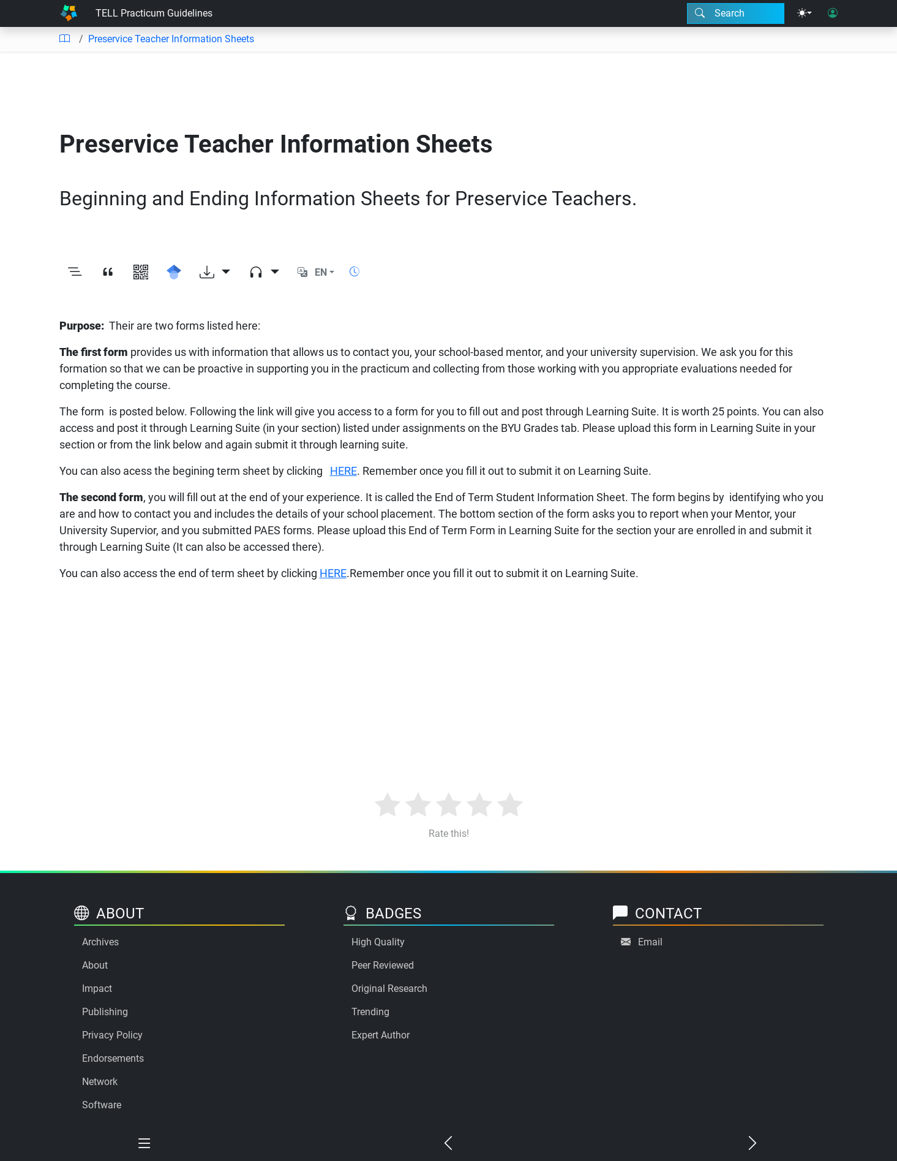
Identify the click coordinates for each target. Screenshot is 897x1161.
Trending (370, 1012)
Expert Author (380, 1035)
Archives (100, 942)
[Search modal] (735, 13)
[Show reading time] (354, 271)
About (95, 965)
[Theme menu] (804, 13)
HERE (343, 470)
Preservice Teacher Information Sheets (171, 39)
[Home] (68, 13)
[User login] (833, 13)
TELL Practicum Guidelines (154, 13)
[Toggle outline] (74, 272)
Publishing (105, 1012)
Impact (97, 988)
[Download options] (215, 272)
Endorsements (113, 1058)
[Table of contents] (64, 39)
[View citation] (107, 272)
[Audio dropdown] (264, 272)
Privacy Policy (112, 1035)
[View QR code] (141, 272)
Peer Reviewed (382, 965)
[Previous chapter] (448, 1144)
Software (101, 1105)
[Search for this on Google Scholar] (174, 272)
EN (321, 272)
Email (650, 942)
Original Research (389, 988)
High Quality (378, 942)
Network (100, 1081)
